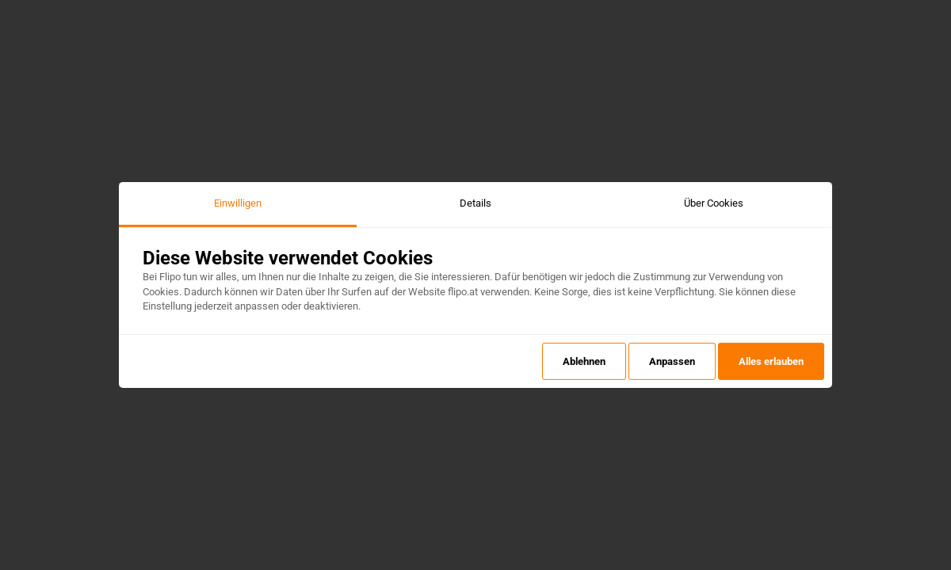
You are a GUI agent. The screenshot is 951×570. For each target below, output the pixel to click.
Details (475, 203)
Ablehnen (584, 361)
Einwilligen (238, 203)
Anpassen (672, 361)
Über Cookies (713, 203)
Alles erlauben (771, 361)
